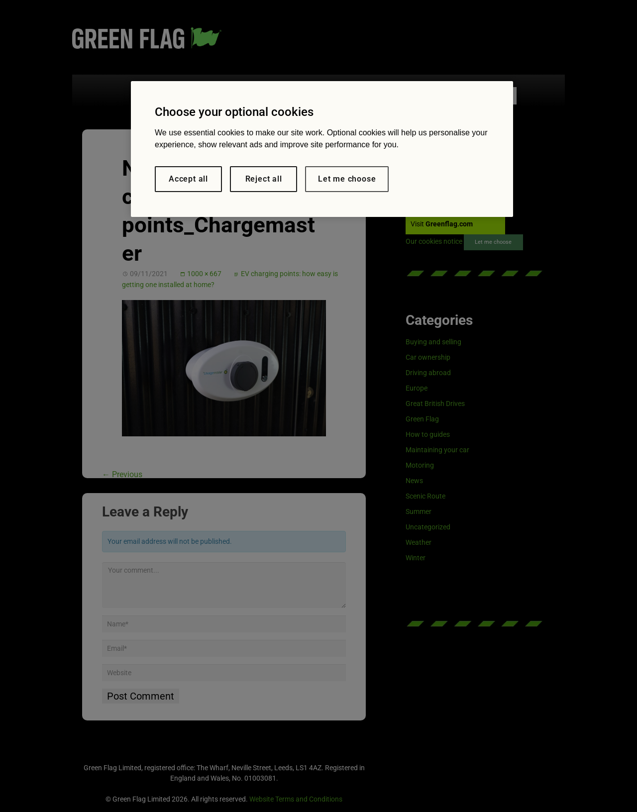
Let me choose (347, 179)
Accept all (188, 179)
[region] (322, 149)
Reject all (263, 179)
